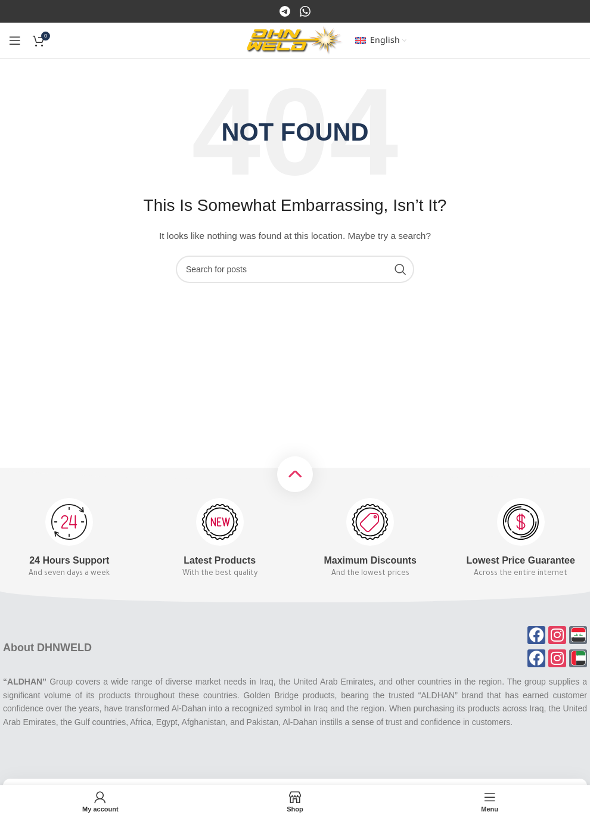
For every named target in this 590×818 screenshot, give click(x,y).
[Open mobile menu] (15, 40)
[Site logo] (295, 40)
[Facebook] (286, 11)
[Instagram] (305, 11)
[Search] (295, 269)
